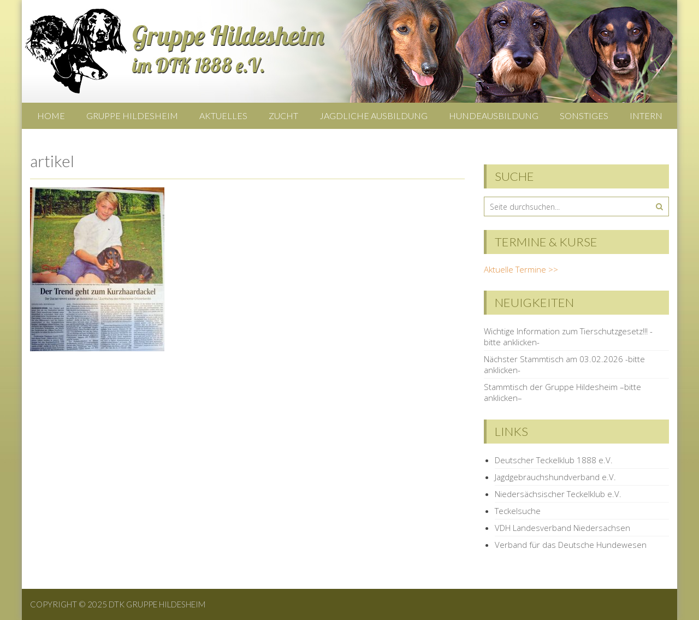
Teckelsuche (518, 510)
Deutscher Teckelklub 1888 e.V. (554, 459)
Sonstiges (584, 115)
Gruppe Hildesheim (132, 115)
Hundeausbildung (493, 115)
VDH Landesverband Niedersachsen (562, 527)
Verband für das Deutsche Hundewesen (571, 544)
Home (51, 115)
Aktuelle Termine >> (521, 269)
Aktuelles (223, 115)
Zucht (283, 115)
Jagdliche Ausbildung (373, 115)
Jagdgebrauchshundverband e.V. (555, 476)
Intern (646, 115)
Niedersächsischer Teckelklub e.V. (558, 493)
